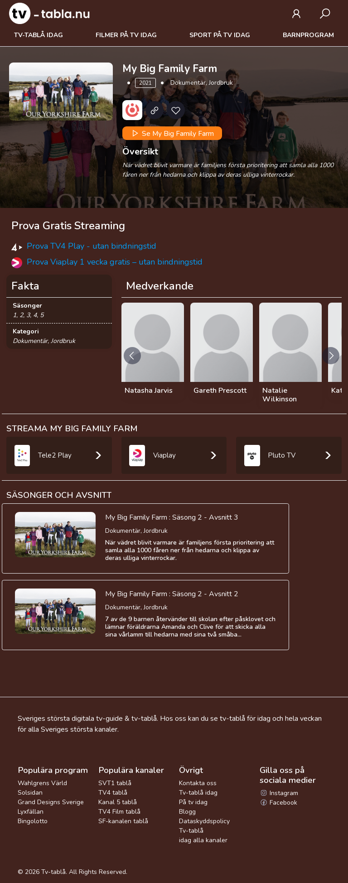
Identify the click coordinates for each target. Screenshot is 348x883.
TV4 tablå (112, 792)
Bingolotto (33, 821)
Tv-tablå (53, 872)
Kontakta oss (198, 783)
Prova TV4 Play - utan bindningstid (91, 246)
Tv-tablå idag (38, 35)
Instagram (279, 793)
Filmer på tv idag (126, 35)
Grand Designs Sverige (51, 802)
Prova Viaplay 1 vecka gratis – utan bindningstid (115, 261)
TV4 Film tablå (119, 811)
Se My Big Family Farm (172, 133)
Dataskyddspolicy (204, 821)
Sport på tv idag (219, 35)
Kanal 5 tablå (117, 802)
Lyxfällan (31, 811)
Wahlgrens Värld (42, 783)
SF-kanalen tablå (123, 821)
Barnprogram (308, 35)
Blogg (187, 811)
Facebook (278, 802)
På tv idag (193, 802)
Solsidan (30, 792)
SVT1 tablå (114, 783)
